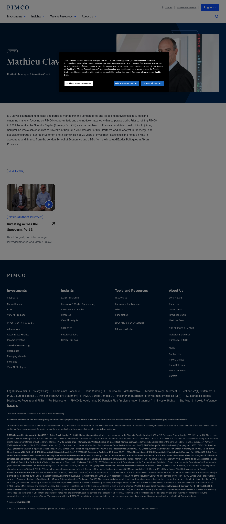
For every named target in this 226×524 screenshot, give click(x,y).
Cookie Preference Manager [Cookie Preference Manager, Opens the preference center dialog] (79, 83)
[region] (114, 72)
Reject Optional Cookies (126, 83)
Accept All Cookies (153, 83)
